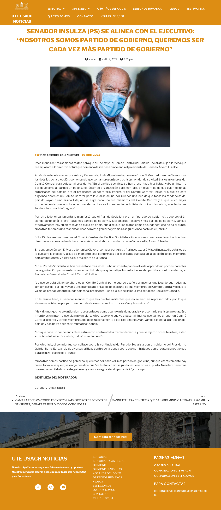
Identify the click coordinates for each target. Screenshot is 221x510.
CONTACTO (100, 493)
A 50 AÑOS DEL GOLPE (107, 473)
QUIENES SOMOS (104, 489)
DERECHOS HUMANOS (107, 477)
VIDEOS (98, 481)
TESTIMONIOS (102, 485)
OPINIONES (100, 465)
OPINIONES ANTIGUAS (107, 469)
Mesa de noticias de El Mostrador (59, 154)
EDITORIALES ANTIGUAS (109, 460)
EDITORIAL (100, 456)
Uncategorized (57, 387)
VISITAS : (103, 498)
